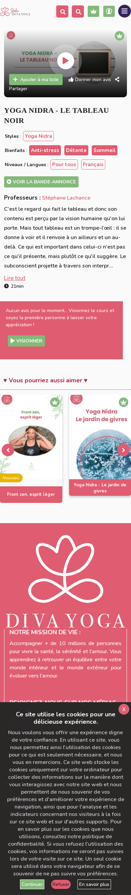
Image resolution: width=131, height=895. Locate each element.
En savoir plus (94, 884)
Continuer (32, 884)
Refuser (60, 884)
